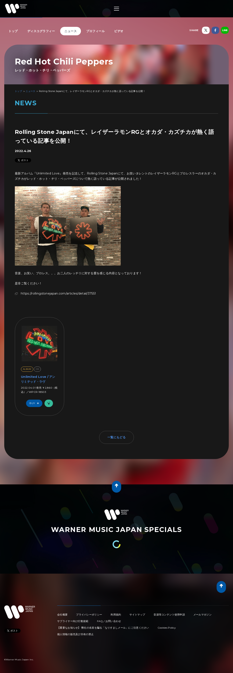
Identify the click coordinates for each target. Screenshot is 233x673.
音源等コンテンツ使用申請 (169, 614)
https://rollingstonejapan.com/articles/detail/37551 (58, 293)
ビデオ (118, 31)
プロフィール (95, 31)
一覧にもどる (116, 437)
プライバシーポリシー (89, 614)
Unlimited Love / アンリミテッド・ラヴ (38, 379)
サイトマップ (137, 614)
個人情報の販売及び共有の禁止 (75, 634)
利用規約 (116, 614)
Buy (35, 403)
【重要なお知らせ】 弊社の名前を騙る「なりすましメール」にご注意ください (103, 627)
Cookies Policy (167, 627)
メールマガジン (202, 614)
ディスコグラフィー (41, 31)
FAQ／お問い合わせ (109, 621)
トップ (13, 31)
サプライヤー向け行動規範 (73, 621)
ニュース (70, 31)
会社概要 (62, 614)
